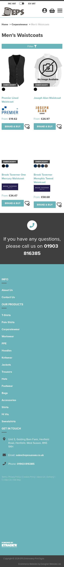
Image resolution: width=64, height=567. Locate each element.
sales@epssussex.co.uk (30, 455)
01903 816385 (26, 464)
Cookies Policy (28, 476)
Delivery (50, 476)
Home (5, 24)
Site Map (17, 479)
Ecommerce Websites (28, 563)
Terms (4, 476)
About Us (7, 290)
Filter (32, 46)
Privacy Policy (14, 476)
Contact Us (8, 297)
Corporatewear (20, 24)
